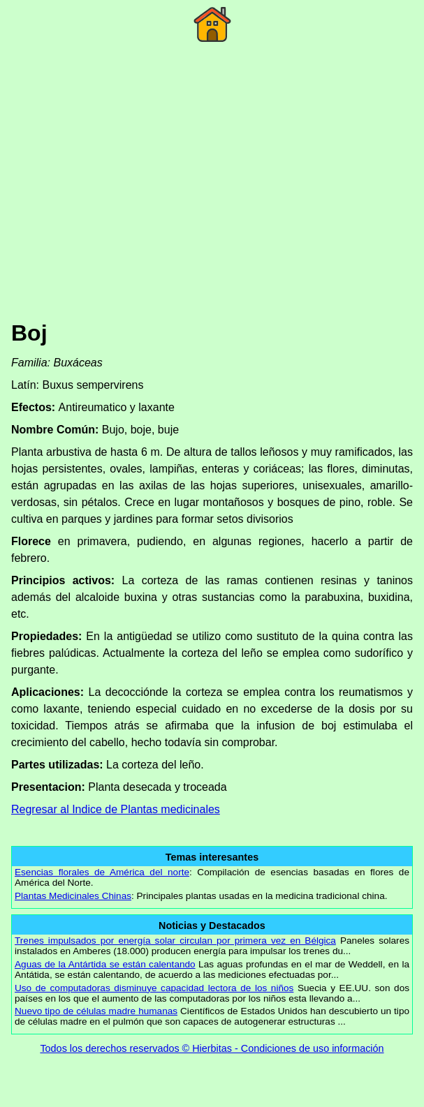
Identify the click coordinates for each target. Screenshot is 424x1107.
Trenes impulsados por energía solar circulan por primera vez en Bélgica (175, 940)
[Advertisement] (212, 201)
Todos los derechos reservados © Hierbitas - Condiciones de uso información (211, 1048)
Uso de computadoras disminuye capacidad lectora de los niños (154, 988)
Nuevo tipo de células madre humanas (96, 1011)
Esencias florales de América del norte (102, 872)
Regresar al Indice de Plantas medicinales (115, 809)
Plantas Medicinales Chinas (73, 896)
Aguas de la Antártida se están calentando (105, 964)
